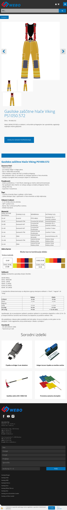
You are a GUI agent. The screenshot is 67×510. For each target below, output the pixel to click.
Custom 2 (4, 17)
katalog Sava (4, 485)
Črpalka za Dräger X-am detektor (17, 365)
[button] (63, 51)
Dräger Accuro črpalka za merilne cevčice (50, 365)
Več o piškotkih (59, 508)
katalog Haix (4, 491)
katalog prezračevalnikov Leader (10, 493)
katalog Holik (4, 477)
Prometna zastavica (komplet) (50, 396)
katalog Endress (5, 483)
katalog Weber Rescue (7, 488)
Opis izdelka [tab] (33, 155)
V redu (51, 508)
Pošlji (56, 469)
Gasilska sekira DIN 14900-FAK (17, 396)
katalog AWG (4, 480)
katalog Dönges (5, 475)
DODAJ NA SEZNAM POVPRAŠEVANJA (19, 140)
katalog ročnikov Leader (7, 496)
